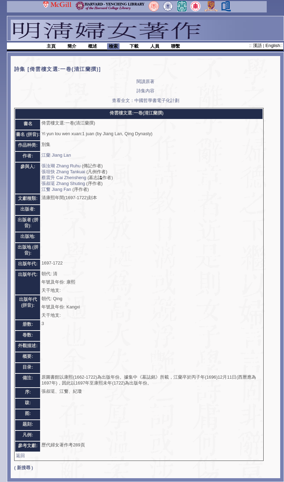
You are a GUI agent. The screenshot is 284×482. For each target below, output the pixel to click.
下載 (134, 46)
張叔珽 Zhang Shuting (63, 183)
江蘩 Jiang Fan (56, 189)
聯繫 (175, 46)
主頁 (51, 46)
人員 (154, 46)
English (272, 45)
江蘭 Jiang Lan (56, 155)
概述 (92, 46)
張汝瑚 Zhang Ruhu (61, 165)
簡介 (71, 46)
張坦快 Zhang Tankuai (63, 171)
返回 (20, 455)
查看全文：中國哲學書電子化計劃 (145, 100)
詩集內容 (145, 90)
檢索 (113, 46)
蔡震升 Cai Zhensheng (63, 177)
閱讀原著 (145, 81)
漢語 (258, 45)
